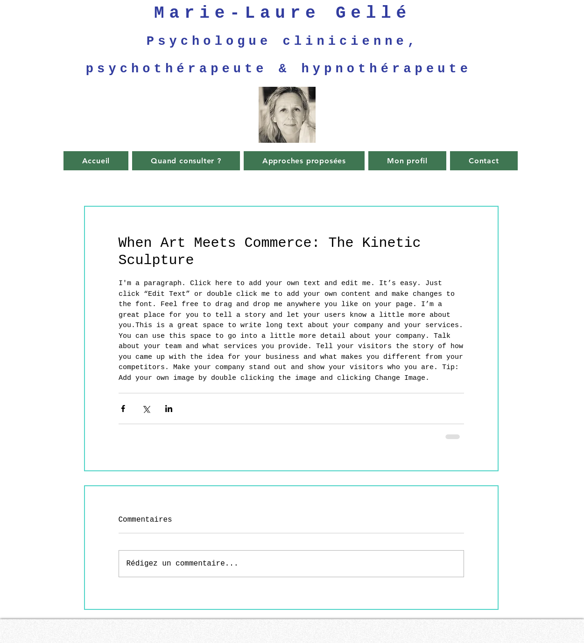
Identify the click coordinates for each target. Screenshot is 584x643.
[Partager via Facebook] (123, 408)
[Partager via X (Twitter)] (145, 408)
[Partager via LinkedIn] (168, 408)
